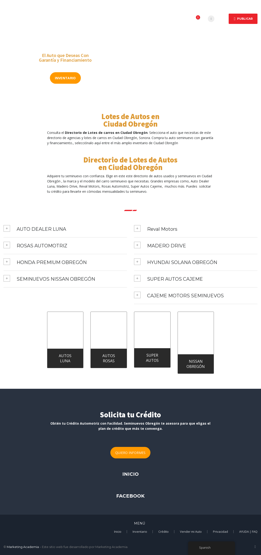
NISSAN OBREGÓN (195, 364)
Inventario (140, 531)
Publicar (243, 18)
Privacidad (220, 531)
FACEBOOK (130, 496)
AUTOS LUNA (65, 358)
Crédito (158, 13)
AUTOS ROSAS (108, 358)
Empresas (105, 13)
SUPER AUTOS (152, 358)
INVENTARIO (65, 78)
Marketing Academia (23, 547)
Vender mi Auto (191, 531)
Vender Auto (65, 25)
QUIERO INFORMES (130, 452)
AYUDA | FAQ (248, 531)
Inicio (57, 13)
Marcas (132, 13)
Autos (79, 13)
